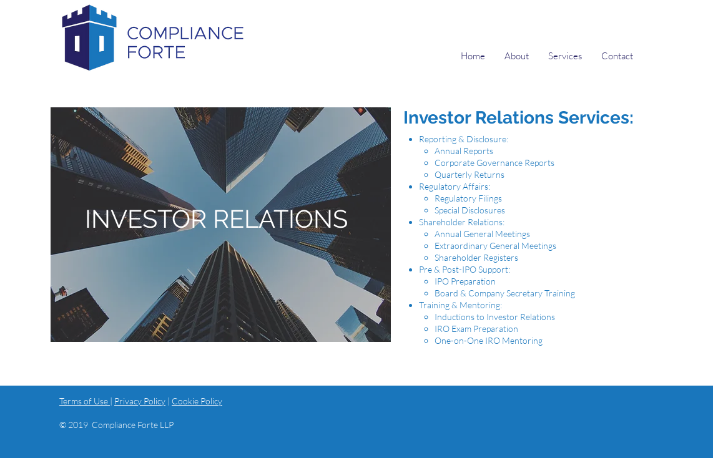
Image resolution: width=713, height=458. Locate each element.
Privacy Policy (139, 401)
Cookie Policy (197, 401)
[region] (221, 224)
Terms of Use (84, 401)
